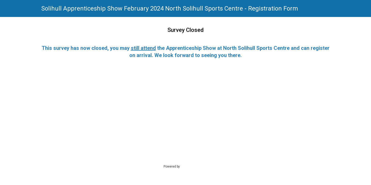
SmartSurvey (195, 166)
